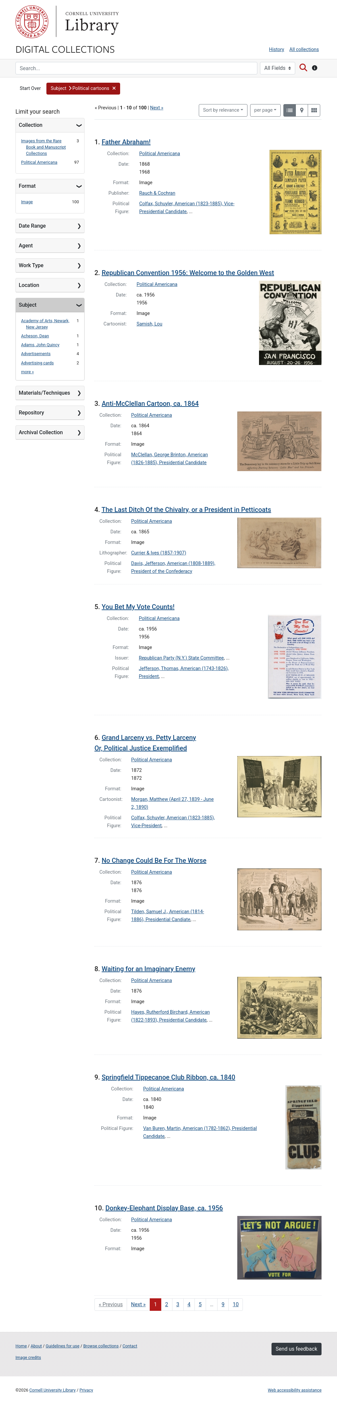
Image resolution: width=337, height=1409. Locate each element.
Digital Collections (65, 48)
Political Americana (39, 162)
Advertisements (36, 353)
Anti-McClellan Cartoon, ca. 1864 (150, 404)
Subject (28, 305)
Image (27, 201)
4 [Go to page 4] (189, 1304)
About (36, 1345)
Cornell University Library (52, 1390)
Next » (156, 108)
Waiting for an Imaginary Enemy (148, 969)
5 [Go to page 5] (200, 1304)
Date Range (32, 226)
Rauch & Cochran (157, 193)
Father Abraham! (126, 142)
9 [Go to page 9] (222, 1304)
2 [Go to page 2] (166, 1304)
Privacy (86, 1390)
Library (91, 21)
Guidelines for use (62, 1345)
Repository (31, 412)
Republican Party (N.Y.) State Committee (181, 658)
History (276, 49)
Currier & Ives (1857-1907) (158, 553)
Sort (221, 110)
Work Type (31, 265)
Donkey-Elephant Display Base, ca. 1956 (164, 1208)
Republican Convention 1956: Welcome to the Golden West (188, 273)
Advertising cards (37, 362)
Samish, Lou (149, 324)
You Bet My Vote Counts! (138, 607)
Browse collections (101, 1345)
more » (27, 371)
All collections (304, 49)
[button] (83, 89)
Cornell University (31, 21)
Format (27, 186)
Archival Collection (41, 432)
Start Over (30, 88)
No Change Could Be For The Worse (154, 860)
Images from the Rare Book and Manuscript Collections (43, 147)
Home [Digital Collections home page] (21, 1345)
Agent (26, 245)
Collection (30, 125)
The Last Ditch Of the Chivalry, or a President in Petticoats (186, 510)
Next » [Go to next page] (138, 1304)
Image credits (28, 1357)
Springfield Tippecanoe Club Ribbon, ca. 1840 (168, 1077)
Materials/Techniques (44, 393)
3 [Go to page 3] (177, 1304)
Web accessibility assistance (295, 1390)
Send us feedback (296, 1349)
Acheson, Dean (35, 335)
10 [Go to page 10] (236, 1304)
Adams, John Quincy (40, 344)
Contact (129, 1345)
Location (29, 285)
